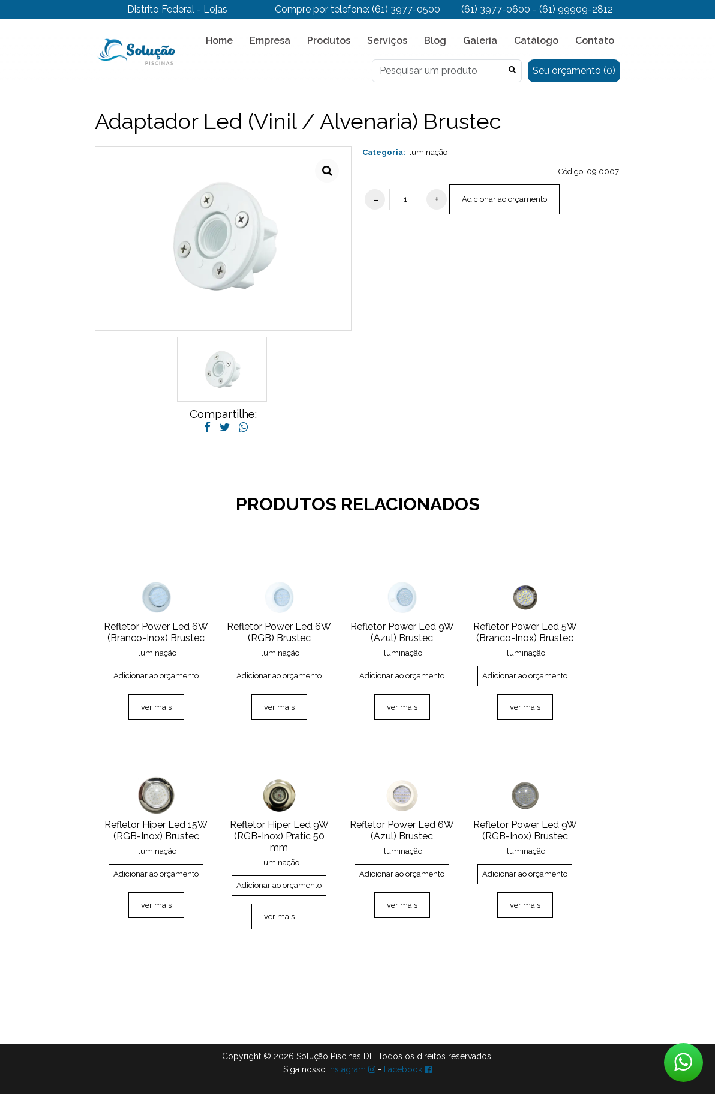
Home (219, 40)
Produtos (328, 40)
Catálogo (536, 40)
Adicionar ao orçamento (504, 199)
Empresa (270, 40)
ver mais (156, 707)
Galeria (480, 40)
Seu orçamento (574, 70)
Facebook (408, 1069)
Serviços (387, 40)
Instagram (351, 1069)
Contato (594, 40)
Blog (435, 40)
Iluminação (427, 152)
